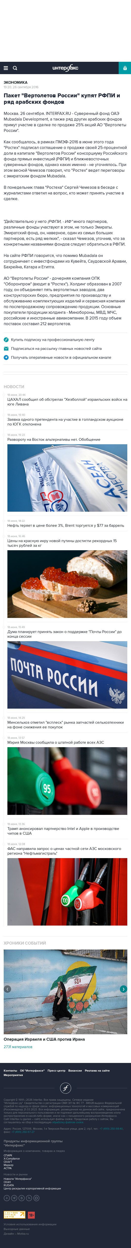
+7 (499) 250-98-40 (111, 1128)
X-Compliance (12, 1158)
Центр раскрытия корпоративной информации (32, 1188)
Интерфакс (65, 68)
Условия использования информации (30, 1224)
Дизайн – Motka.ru (16, 1234)
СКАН (7, 1182)
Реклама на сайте (97, 1071)
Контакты (10, 1071)
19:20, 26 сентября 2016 (21, 87)
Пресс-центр (56, 1071)
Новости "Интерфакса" (18, 1179)
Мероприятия (13, 1075)
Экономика (15, 82)
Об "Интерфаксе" (32, 1071)
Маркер (8, 1165)
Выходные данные (17, 1229)
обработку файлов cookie (67, 1122)
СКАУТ (8, 1161)
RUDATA (9, 1185)
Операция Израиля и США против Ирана (44, 1039)
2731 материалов (18, 1047)
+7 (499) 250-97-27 (23, 1132)
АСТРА (8, 1168)
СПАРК (8, 1155)
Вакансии (75, 1071)
